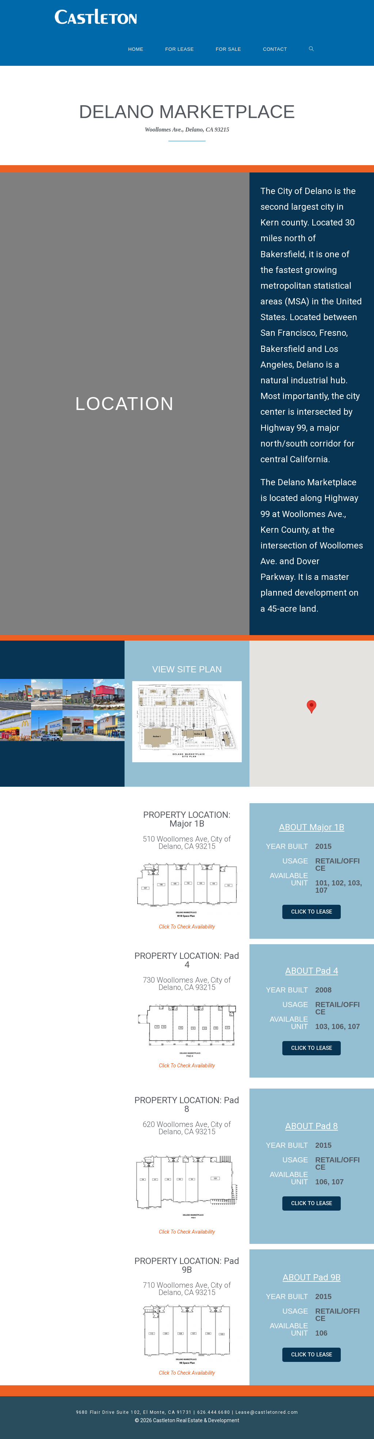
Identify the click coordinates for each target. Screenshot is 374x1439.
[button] (311, 707)
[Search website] (311, 49)
